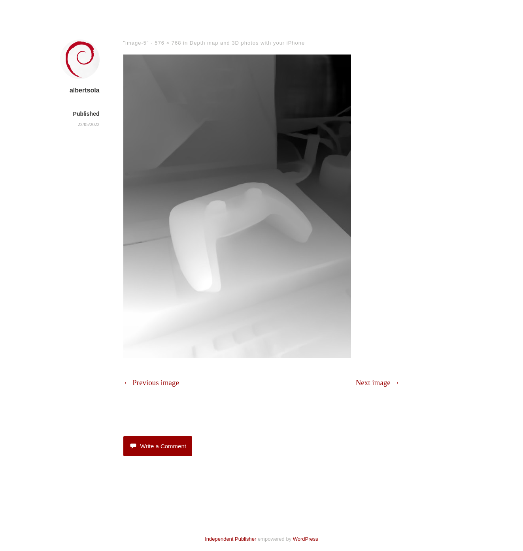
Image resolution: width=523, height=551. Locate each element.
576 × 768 (168, 43)
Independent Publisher (230, 539)
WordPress (305, 539)
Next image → (378, 382)
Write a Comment (157, 446)
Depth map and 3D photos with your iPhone (247, 43)
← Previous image (151, 382)
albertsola (85, 90)
